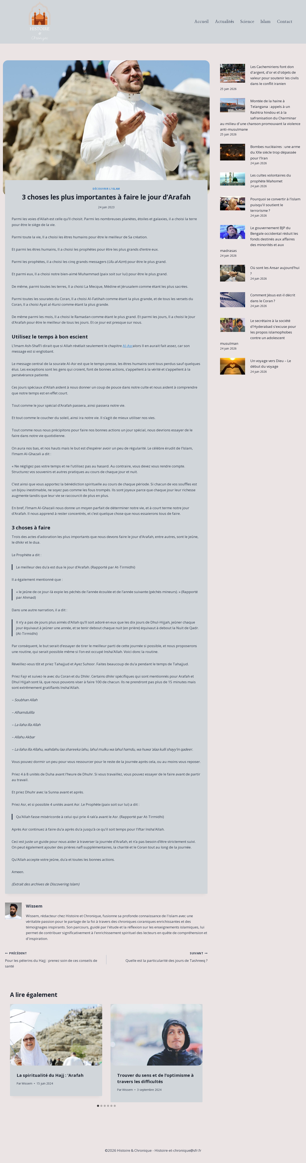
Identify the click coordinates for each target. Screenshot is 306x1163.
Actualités (224, 22)
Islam (266, 22)
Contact (284, 22)
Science (247, 22)
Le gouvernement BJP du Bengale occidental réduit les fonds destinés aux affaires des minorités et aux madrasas (259, 239)
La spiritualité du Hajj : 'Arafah (50, 1075)
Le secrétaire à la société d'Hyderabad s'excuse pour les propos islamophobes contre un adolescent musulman (258, 332)
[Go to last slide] (17, 1053)
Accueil (201, 22)
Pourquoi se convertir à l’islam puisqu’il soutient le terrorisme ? (275, 205)
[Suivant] (195, 1053)
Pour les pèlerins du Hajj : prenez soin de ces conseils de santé (54, 959)
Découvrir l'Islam (106, 188)
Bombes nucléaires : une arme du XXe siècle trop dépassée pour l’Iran (275, 152)
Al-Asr (128, 345)
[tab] (98, 1106)
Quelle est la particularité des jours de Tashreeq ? (159, 956)
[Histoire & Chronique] (39, 22)
